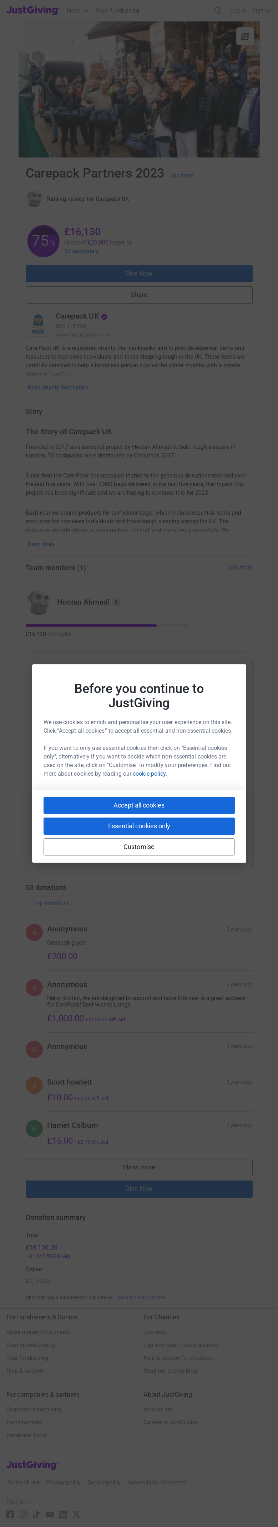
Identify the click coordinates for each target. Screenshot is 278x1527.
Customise (139, 846)
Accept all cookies (139, 805)
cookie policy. (150, 773)
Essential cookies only (139, 826)
